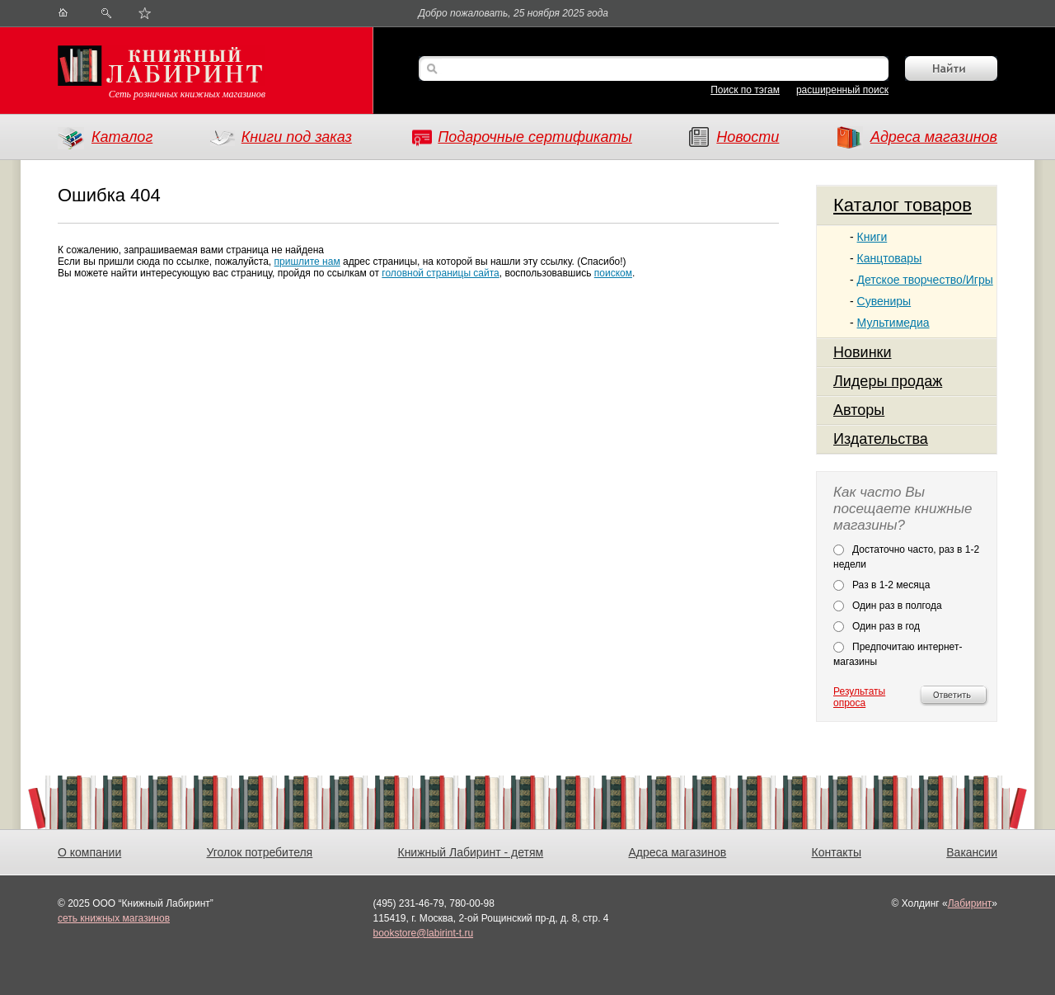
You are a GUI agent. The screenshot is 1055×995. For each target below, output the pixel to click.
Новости (747, 137)
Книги (872, 236)
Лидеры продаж (887, 381)
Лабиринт (970, 903)
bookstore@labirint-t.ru (423, 933)
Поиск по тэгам (745, 90)
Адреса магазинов (933, 137)
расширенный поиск (842, 90)
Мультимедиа (893, 322)
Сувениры (884, 301)
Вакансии (971, 852)
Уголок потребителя (259, 852)
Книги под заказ (296, 137)
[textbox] (661, 70)
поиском (613, 273)
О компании (89, 852)
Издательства (880, 439)
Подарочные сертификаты (535, 137)
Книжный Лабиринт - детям (470, 852)
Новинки (862, 352)
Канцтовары (889, 258)
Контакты (836, 852)
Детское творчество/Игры (925, 279)
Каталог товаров (902, 205)
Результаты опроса (859, 697)
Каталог (121, 137)
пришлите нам (307, 261)
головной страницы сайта (440, 273)
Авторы (858, 410)
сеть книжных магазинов (114, 918)
